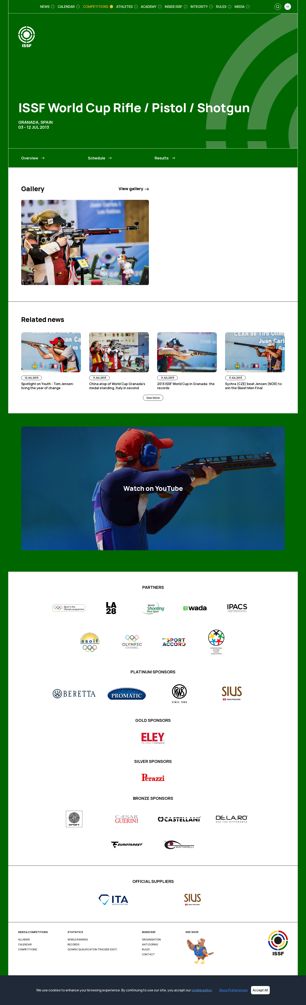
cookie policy (202, 990)
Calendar (25, 944)
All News (24, 939)
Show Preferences (233, 990)
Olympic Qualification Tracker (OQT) (92, 949)
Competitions (27, 949)
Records (73, 944)
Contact (148, 954)
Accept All (260, 990)
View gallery (134, 188)
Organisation (151, 939)
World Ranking (78, 939)
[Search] (277, 6)
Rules (145, 949)
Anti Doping (150, 944)
